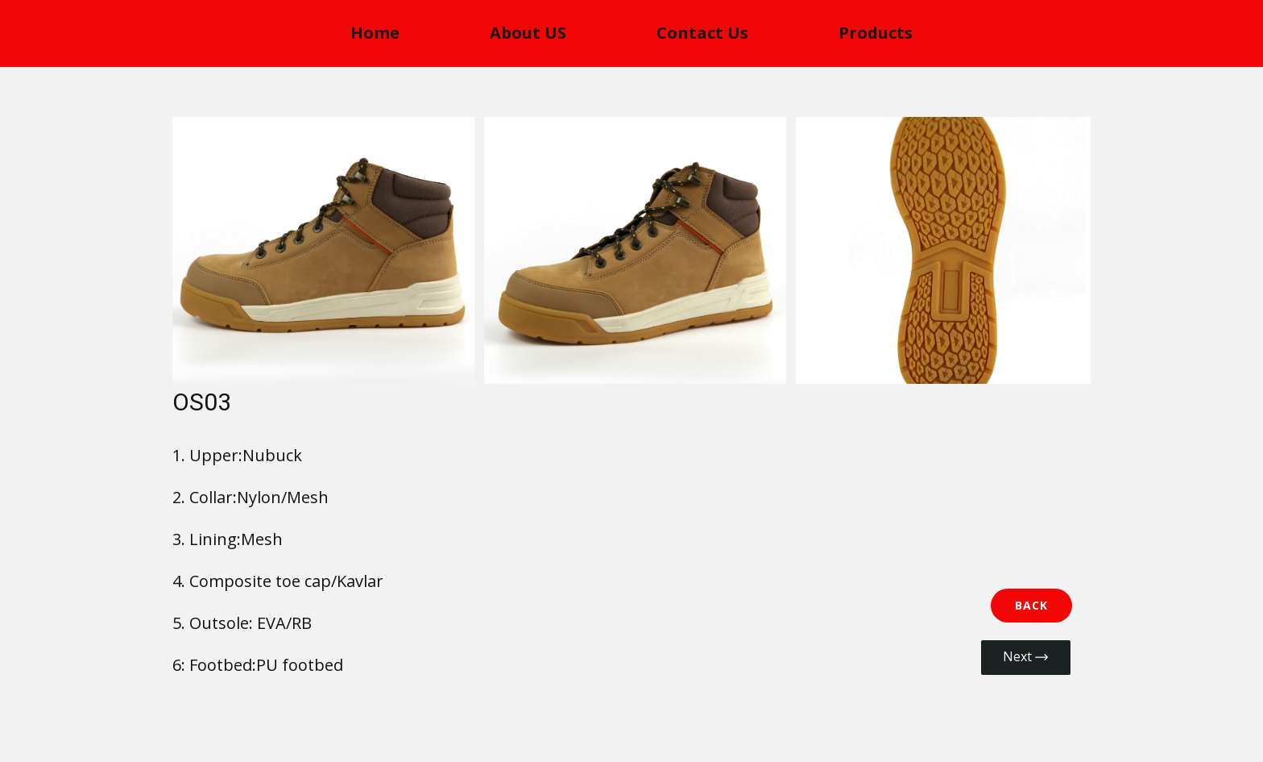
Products (876, 33)
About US (528, 33)
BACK (1031, 605)
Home (375, 33)
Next (1025, 656)
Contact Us (702, 33)
